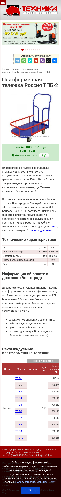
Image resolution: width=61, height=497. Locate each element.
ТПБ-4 (18, 398)
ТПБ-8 (18, 424)
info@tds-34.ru (44, 455)
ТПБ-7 (18, 418)
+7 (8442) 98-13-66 (18, 455)
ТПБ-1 (18, 378)
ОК (30, 490)
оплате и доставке (40, 230)
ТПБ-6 (18, 411)
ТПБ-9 (18, 431)
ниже (54, 226)
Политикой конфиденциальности (35, 482)
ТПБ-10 (19, 437)
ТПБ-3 (18, 391)
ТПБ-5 (18, 404)
